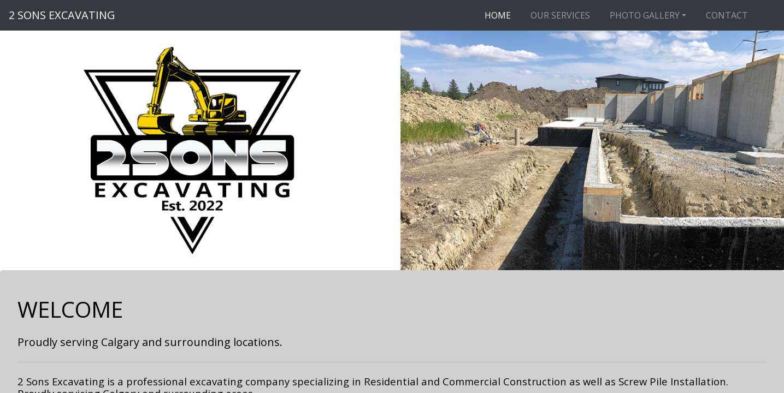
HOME (498, 15)
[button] (429, 150)
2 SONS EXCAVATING (62, 15)
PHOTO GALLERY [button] (645, 15)
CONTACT (727, 15)
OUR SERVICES (560, 15)
